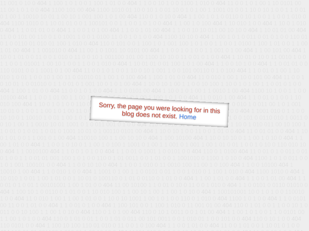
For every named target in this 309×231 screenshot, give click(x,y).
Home (187, 117)
